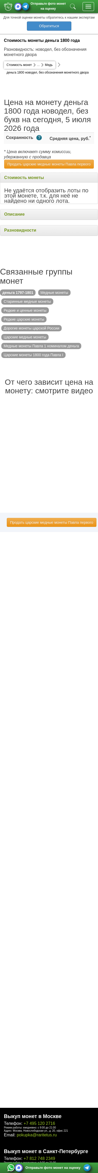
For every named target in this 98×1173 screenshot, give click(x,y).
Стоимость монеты (24, 177)
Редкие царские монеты (24, 319)
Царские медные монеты (25, 337)
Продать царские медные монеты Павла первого (49, 164)
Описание (14, 214)
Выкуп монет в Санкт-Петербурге (46, 1151)
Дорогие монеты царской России (31, 328)
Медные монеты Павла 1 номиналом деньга (41, 346)
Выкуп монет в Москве (32, 1116)
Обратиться (49, 26)
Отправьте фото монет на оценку (48, 5)
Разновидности (20, 230)
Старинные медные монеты (27, 301)
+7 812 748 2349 (39, 1158)
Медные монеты (54, 293)
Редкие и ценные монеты (25, 310)
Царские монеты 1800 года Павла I (33, 355)
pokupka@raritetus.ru (37, 1135)
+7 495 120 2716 (39, 1123)
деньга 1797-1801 (17, 293)
